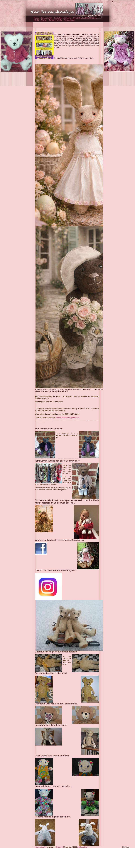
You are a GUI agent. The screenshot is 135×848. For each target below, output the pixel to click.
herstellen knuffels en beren (85, 18)
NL (113, 2)
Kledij (36, 20)
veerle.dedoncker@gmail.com (67, 418)
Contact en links (55, 20)
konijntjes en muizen (62, 18)
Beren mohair (46, 18)
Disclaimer (126, 847)
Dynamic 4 (60, 847)
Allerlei (43, 20)
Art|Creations (82, 847)
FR (119, 2)
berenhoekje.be (40, 847)
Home (36, 18)
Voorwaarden (69, 20)
